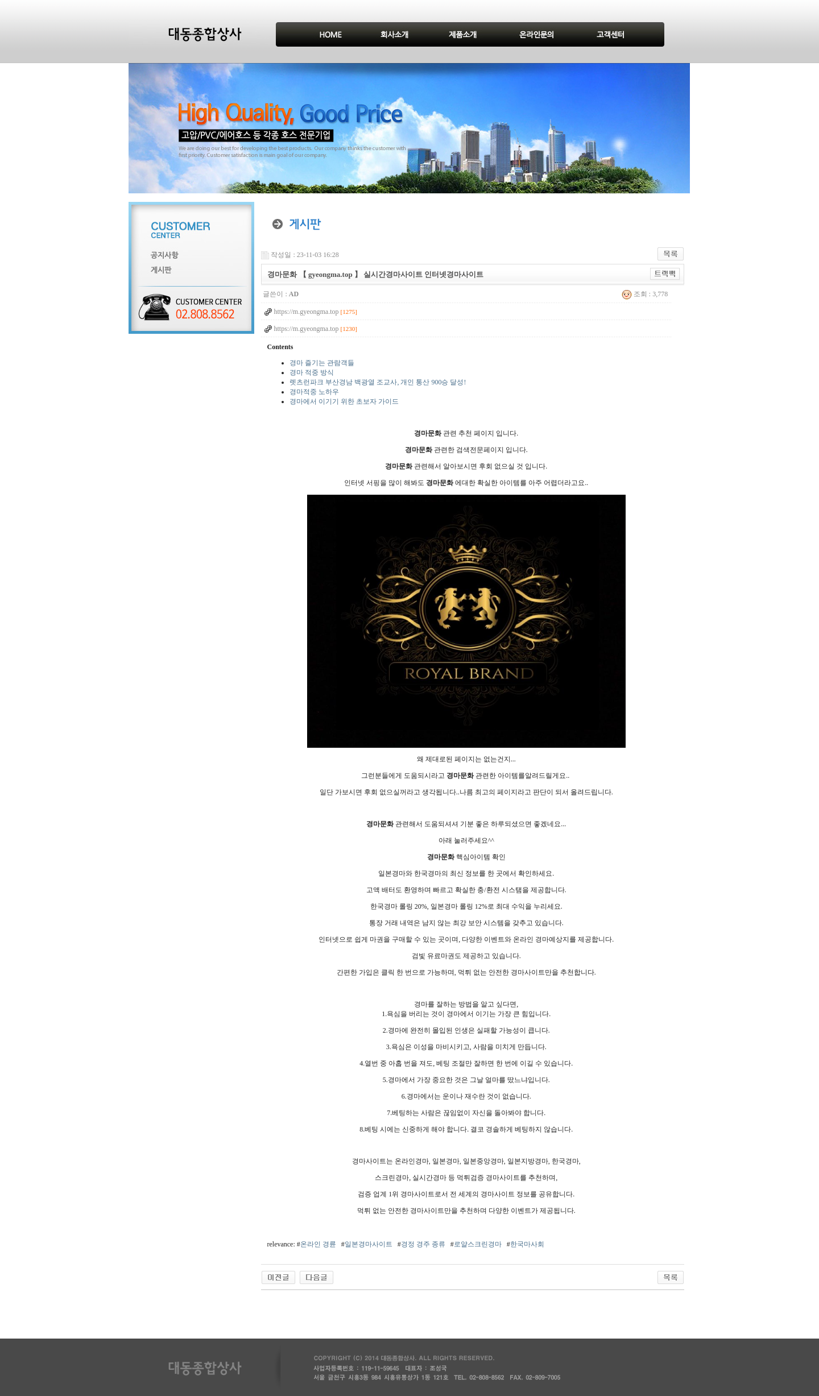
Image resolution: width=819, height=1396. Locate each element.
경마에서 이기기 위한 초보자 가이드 (344, 401)
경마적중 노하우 (314, 392)
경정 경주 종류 (423, 1244)
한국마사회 (527, 1244)
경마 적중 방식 (311, 372)
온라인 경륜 (318, 1244)
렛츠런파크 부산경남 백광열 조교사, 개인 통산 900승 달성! (377, 382)
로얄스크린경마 (478, 1244)
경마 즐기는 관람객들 (321, 363)
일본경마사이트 (368, 1244)
